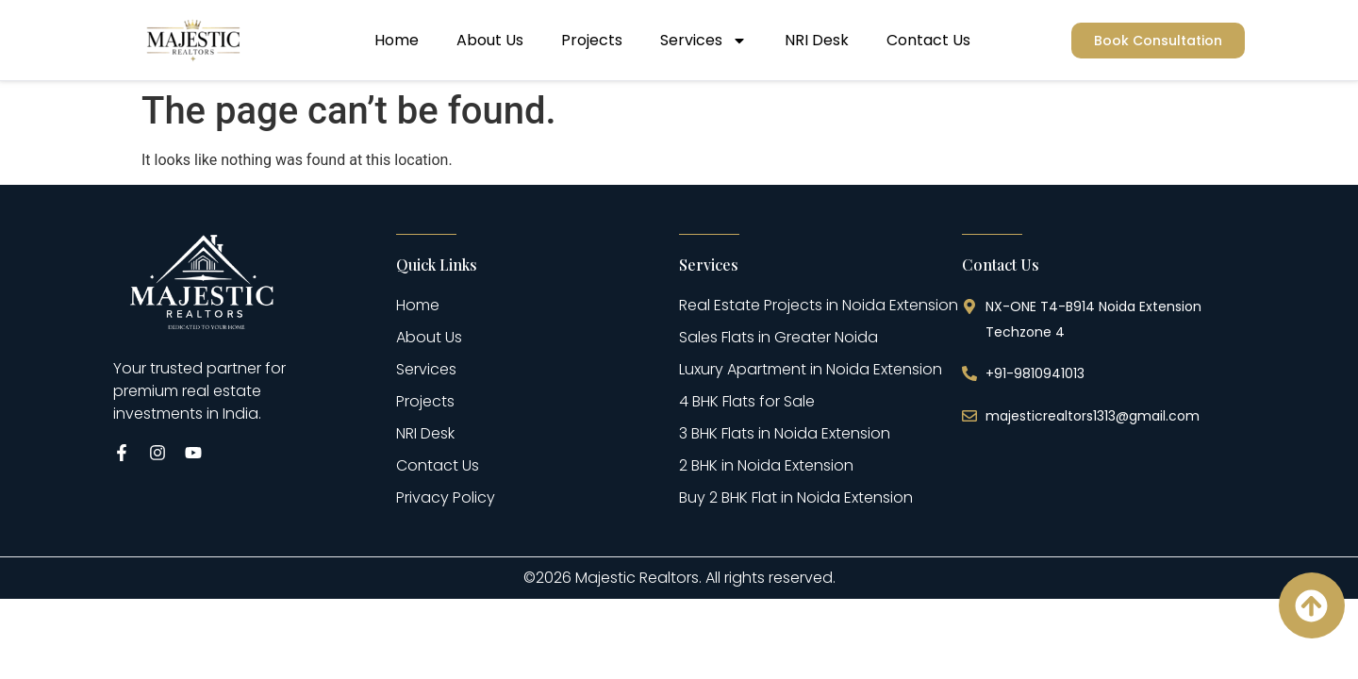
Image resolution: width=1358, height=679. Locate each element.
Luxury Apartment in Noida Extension (810, 369)
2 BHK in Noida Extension (766, 465)
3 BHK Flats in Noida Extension (784, 433)
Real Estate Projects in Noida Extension (818, 305)
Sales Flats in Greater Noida (778, 337)
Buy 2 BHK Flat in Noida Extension (796, 497)
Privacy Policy (445, 497)
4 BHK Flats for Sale (747, 401)
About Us (489, 40)
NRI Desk (817, 40)
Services (703, 41)
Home (396, 40)
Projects (591, 40)
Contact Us (928, 40)
